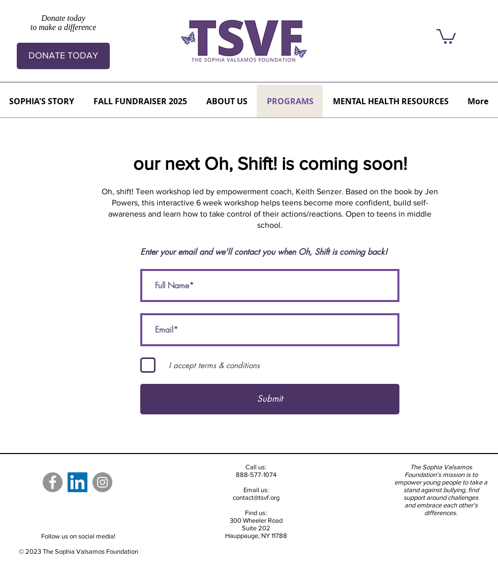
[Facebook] (53, 482)
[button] (446, 35)
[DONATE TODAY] (63, 56)
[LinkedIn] (77, 482)
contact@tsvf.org (256, 497)
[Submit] (269, 399)
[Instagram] (102, 482)
